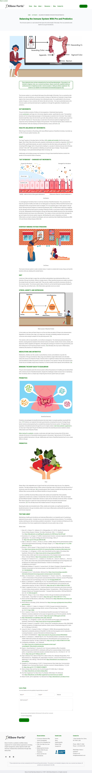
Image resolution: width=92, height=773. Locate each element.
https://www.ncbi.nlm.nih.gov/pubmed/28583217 (48, 553)
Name (22, 695)
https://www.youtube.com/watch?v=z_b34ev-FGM (48, 557)
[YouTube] (9, 756)
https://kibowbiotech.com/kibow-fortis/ (59, 676)
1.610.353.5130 (81, 746)
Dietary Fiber (58, 744)
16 (71, 362)
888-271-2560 (80, 744)
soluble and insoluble (53, 140)
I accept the (26, 715)
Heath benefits (59, 742)
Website (59, 694)
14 (50, 336)
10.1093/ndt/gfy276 (32, 593)
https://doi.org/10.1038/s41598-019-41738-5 (58, 585)
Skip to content (4, 1)
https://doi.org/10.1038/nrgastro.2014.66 (54, 616)
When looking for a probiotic (26, 433)
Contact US (58, 746)
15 (46, 345)
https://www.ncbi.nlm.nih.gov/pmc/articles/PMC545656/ (52, 635)
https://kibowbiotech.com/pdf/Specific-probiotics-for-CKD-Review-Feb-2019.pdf (45, 534)
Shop (35, 6)
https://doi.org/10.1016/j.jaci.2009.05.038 (34, 539)
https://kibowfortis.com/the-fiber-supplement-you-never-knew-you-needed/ (44, 674)
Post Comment (24, 720)
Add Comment (24, 700)
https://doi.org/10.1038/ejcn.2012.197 (36, 654)
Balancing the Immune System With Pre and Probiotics (42, 750)
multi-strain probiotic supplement (62, 426)
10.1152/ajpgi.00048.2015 (54, 579)
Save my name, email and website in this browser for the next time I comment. (37, 713)
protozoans (26, 114)
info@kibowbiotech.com (79, 755)
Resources (48, 6)
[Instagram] (13, 756)
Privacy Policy (29, 715)
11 (20, 219)
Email (40, 695)
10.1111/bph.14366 (29, 610)
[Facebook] (6, 756)
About (40, 6)
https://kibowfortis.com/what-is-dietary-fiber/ (36, 671)
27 (26, 502)
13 (37, 286)
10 (50, 207)
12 (40, 219)
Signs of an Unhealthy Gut (43, 742)
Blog (54, 6)
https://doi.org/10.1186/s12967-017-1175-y (55, 596)
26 (36, 489)
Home (30, 6)
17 (23, 422)
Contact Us (60, 6)
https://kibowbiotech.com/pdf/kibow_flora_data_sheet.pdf (37, 617)
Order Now (83, 6)
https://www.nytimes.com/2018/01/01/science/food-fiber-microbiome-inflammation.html (47, 549)
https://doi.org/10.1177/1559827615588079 (35, 667)
